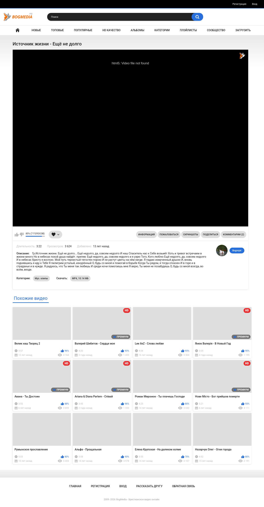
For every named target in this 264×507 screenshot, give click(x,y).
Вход (254, 4)
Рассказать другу (149, 486)
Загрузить (243, 30)
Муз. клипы (41, 278)
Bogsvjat (236, 250)
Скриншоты (190, 234)
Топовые (57, 30)
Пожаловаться (169, 234)
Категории (162, 30)
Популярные (83, 30)
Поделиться (210, 234)
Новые (36, 30)
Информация (146, 234)
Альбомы (137, 30)
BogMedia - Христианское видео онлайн (137, 499)
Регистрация (239, 4)
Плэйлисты (188, 30)
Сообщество (216, 30)
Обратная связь (183, 486)
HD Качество (111, 30)
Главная (17, 30)
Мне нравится (17, 234)
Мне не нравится (22, 234)
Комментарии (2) (233, 234)
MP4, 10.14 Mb (80, 278)
